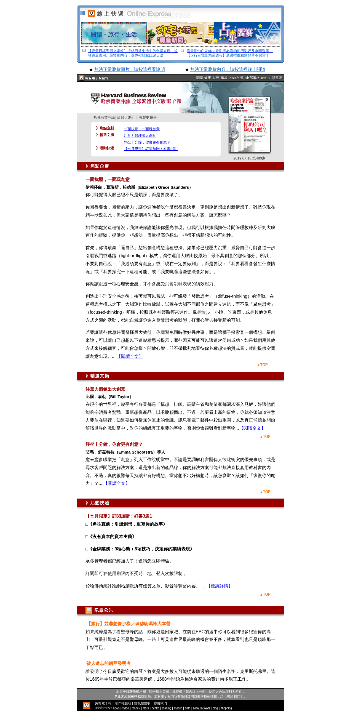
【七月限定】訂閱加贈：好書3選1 (151, 149)
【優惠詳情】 (219, 586)
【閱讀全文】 (130, 356)
